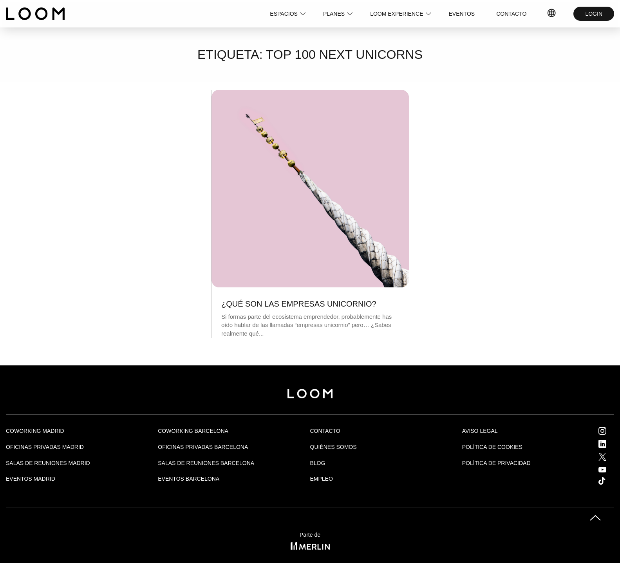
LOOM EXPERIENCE (396, 14)
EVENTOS (462, 14)
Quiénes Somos (333, 447)
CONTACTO (511, 14)
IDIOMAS (552, 14)
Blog (317, 463)
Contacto (325, 431)
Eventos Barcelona (188, 479)
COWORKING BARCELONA (193, 431)
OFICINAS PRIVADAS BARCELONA (203, 447)
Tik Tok (609, 481)
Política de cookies (492, 447)
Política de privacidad (496, 463)
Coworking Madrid (35, 431)
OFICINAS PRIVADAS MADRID (45, 447)
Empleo (321, 479)
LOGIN (593, 14)
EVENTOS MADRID (30, 479)
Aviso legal (480, 431)
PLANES (334, 14)
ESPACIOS (284, 14)
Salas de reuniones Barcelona (206, 463)
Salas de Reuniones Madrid (48, 463)
